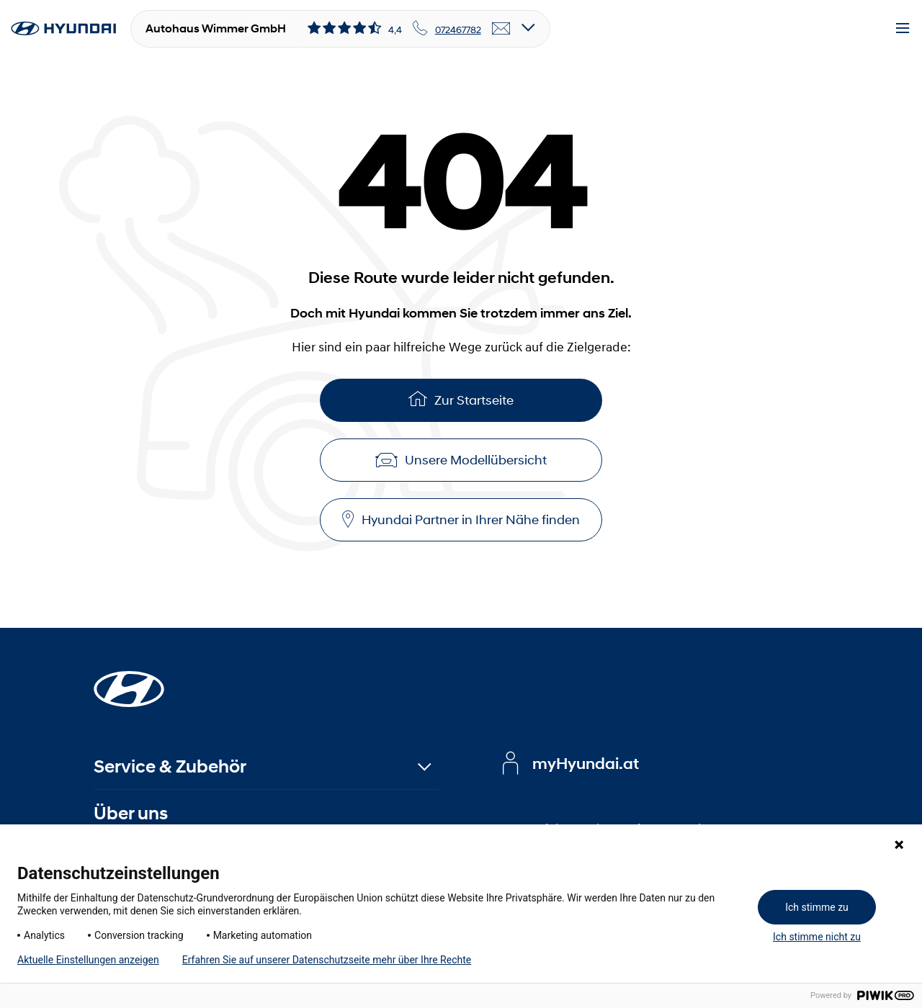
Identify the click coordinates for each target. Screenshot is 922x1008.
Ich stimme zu (817, 907)
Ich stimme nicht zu (817, 936)
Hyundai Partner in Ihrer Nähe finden (461, 519)
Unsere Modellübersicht (461, 460)
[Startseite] (129, 680)
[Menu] (902, 28)
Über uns (131, 813)
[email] (501, 28)
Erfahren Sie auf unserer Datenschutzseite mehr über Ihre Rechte (326, 960)
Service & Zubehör (170, 766)
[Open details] (528, 28)
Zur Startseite (461, 398)
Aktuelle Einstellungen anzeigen (88, 960)
